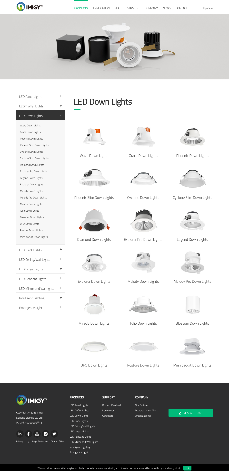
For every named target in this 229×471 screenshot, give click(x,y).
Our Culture (140, 403)
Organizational (142, 414)
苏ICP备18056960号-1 (29, 421)
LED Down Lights (31, 117)
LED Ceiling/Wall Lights (34, 263)
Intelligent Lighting (32, 306)
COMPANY (151, 8)
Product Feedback (111, 403)
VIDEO (118, 8)
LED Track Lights (30, 252)
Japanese (208, 8)
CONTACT (181, 8)
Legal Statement (40, 439)
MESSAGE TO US (191, 412)
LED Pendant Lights (32, 284)
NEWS (167, 8)
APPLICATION (101, 8)
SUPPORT (133, 8)
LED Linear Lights (31, 274)
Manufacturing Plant (145, 409)
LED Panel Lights (30, 96)
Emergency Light (30, 316)
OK (187, 467)
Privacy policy (22, 439)
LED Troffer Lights (31, 107)
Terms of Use (57, 439)
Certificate (107, 414)
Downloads (108, 409)
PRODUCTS (81, 8)
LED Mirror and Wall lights (36, 295)
